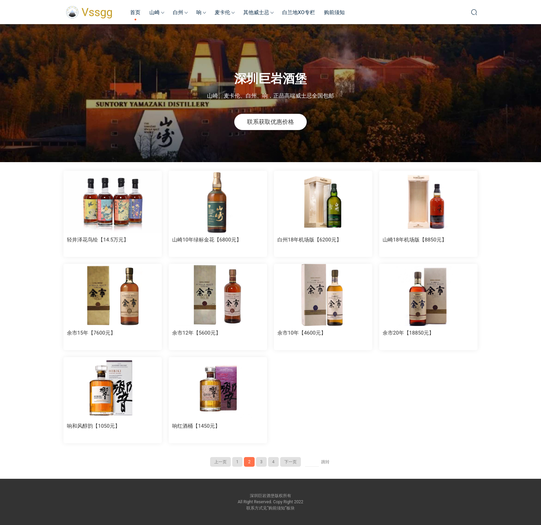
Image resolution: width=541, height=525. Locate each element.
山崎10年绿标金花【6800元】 (207, 240)
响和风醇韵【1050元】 (93, 426)
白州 (178, 12)
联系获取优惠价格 (270, 121)
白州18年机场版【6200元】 (309, 240)
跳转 (325, 461)
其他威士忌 (256, 12)
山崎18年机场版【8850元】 (415, 240)
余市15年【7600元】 (91, 333)
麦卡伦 (222, 12)
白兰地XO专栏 (298, 12)
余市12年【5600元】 (196, 333)
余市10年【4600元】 (301, 333)
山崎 (154, 12)
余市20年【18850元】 (408, 333)
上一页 (220, 461)
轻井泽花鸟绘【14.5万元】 (98, 240)
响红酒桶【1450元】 (196, 426)
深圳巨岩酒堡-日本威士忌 (89, 12)
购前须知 (334, 12)
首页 (135, 12)
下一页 (290, 461)
